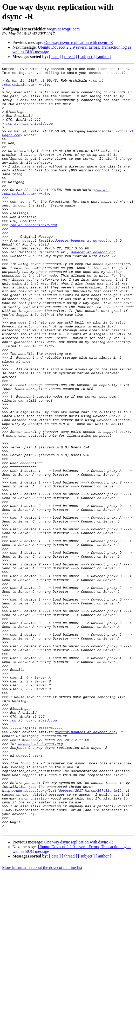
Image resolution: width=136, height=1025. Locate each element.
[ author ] (103, 56)
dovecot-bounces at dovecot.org (85, 275)
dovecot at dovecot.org (93, 289)
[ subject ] (86, 56)
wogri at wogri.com (63, 29)
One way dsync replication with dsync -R (78, 42)
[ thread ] (69, 56)
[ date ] (55, 56)
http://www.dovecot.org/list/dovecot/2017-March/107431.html (60, 935)
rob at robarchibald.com (29, 135)
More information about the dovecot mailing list (42, 1020)
